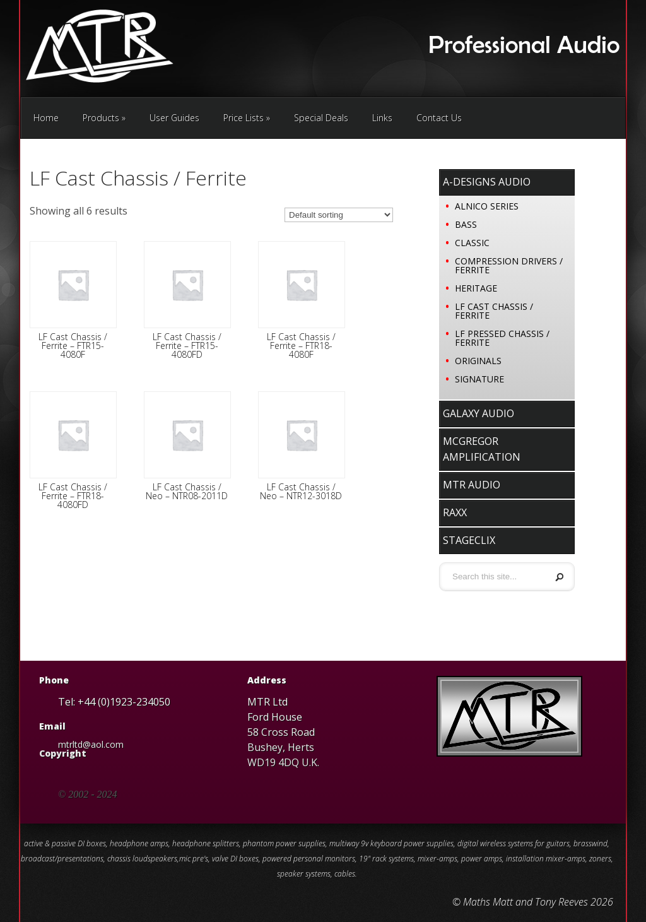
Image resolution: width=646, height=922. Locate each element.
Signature (479, 379)
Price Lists (246, 118)
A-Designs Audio (487, 182)
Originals (478, 361)
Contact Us (439, 118)
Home (46, 118)
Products (104, 118)
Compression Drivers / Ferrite (509, 265)
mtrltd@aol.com (91, 744)
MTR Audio (471, 485)
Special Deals (321, 118)
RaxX (455, 512)
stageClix (469, 540)
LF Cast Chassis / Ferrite (494, 310)
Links (382, 118)
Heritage (476, 288)
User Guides (174, 118)
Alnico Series (487, 206)
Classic (472, 243)
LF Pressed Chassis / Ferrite (502, 338)
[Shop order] (339, 215)
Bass (466, 224)
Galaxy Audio (478, 413)
